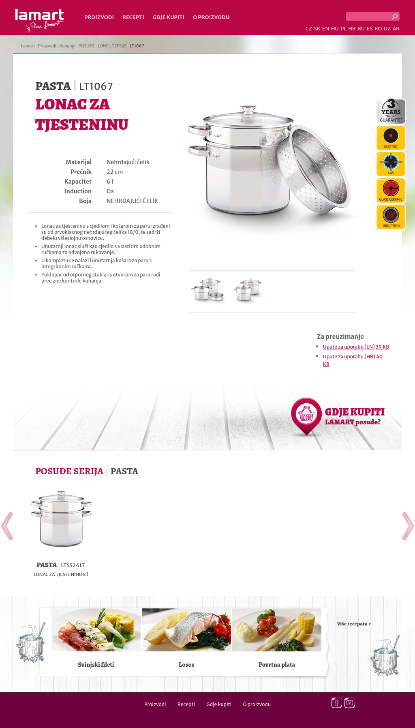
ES (370, 28)
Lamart (40, 20)
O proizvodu (211, 17)
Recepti (133, 17)
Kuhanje (67, 46)
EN (325, 28)
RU (361, 28)
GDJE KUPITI (355, 416)
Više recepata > (354, 624)
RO (378, 28)
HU (335, 28)
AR (396, 28)
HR (351, 28)
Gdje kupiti (168, 17)
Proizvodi (99, 17)
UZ (387, 28)
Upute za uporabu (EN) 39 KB (356, 347)
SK (317, 28)
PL (343, 28)
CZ (309, 28)
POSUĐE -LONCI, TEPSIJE (103, 46)
